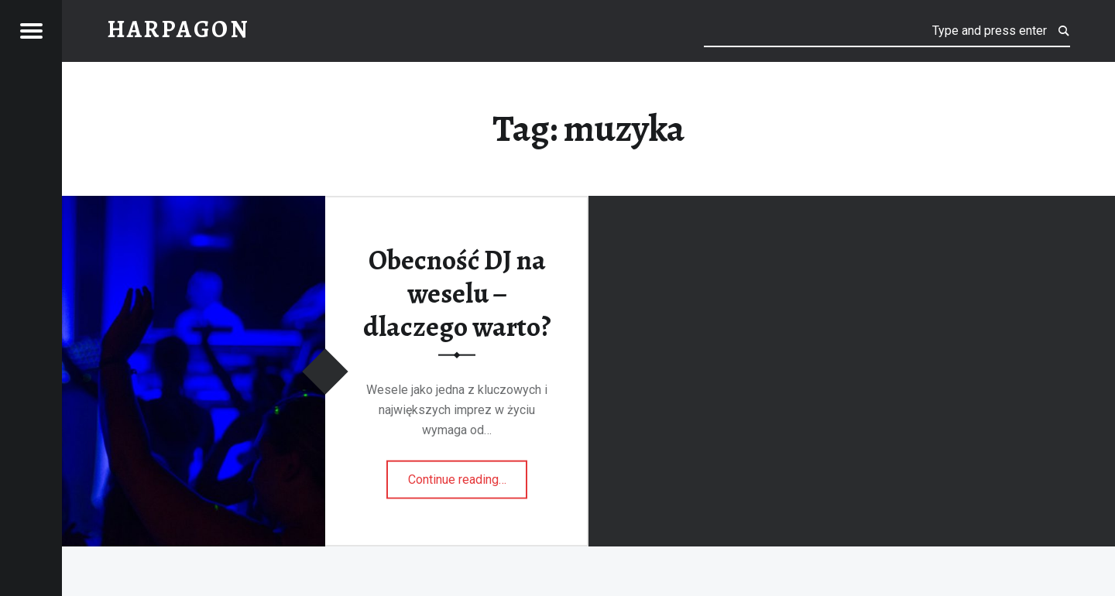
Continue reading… (468, 473)
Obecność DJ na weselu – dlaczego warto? (457, 292)
